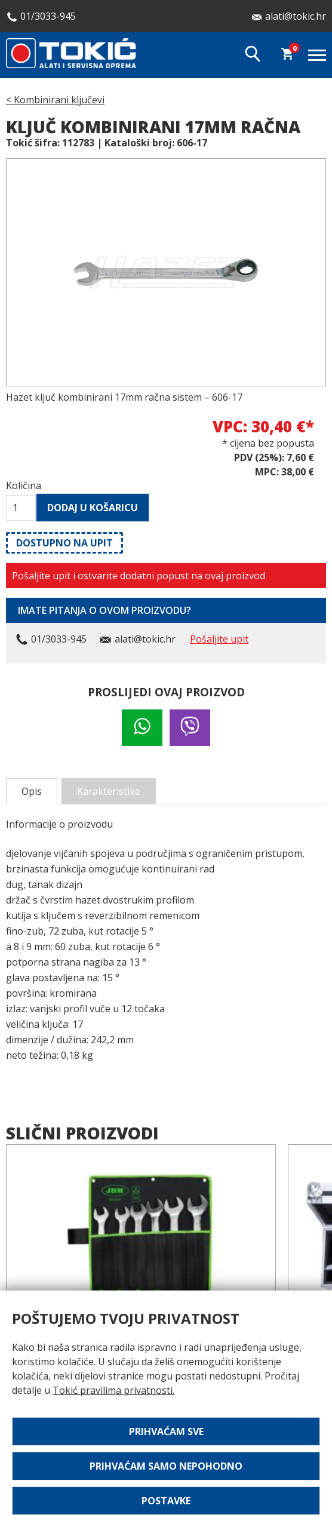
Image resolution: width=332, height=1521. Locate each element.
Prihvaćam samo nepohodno (166, 1466)
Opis (31, 791)
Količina (21, 485)
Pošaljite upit (219, 639)
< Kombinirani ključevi (55, 99)
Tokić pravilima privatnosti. (113, 1390)
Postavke (166, 1500)
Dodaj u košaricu (92, 507)
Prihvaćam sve (166, 1431)
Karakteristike (108, 791)
